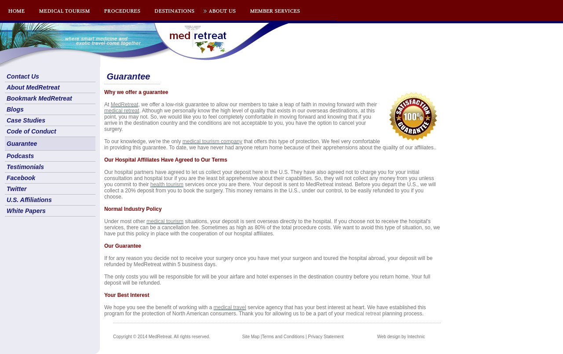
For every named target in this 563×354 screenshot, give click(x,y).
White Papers (26, 210)
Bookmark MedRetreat (39, 98)
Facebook (21, 177)
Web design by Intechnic (401, 336)
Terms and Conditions (283, 336)
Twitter (16, 188)
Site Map (251, 336)
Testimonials (25, 166)
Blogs (15, 109)
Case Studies (26, 120)
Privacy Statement (326, 336)
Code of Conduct (31, 131)
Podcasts (20, 155)
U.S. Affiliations (29, 199)
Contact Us (23, 76)
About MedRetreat (33, 87)
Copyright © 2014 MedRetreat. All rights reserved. (161, 336)
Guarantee (22, 143)
